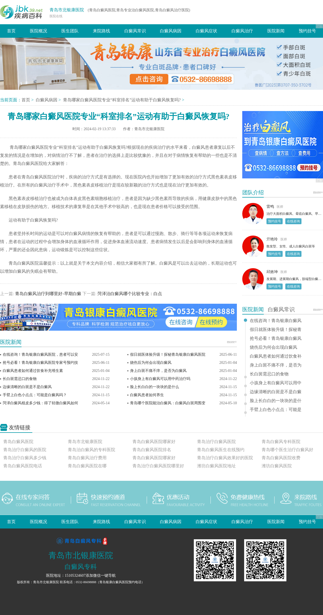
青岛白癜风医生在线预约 (220, 449)
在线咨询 (293, 221)
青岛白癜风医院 (18, 441)
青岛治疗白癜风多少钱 (24, 457)
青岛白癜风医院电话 (22, 466)
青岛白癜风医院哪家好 (153, 441)
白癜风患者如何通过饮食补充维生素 (33, 371)
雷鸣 (270, 207)
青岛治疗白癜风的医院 (24, 449)
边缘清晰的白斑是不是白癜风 (27, 387)
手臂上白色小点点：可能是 (275, 409)
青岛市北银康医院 (67, 10)
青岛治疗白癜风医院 (216, 441)
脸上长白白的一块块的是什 (275, 401)
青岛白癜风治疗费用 (87, 457)
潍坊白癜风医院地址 (216, 466)
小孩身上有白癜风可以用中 (275, 383)
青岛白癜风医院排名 (151, 449)
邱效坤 (272, 272)
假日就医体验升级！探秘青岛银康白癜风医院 (167, 355)
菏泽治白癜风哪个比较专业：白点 (129, 293)
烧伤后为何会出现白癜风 (150, 363)
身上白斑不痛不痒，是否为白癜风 (158, 371)
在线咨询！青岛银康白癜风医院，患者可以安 (40, 355)
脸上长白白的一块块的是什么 (154, 387)
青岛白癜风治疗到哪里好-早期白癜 (48, 293)
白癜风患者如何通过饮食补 (275, 356)
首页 (11, 31)
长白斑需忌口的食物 (20, 379)
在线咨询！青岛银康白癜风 (275, 321)
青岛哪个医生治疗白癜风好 (287, 449)
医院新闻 (276, 31)
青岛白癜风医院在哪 (87, 466)
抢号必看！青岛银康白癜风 (275, 338)
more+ (232, 342)
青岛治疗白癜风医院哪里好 (158, 466)
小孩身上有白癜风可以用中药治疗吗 (160, 379)
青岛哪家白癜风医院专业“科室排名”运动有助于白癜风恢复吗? (122, 100)
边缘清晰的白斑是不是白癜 (275, 392)
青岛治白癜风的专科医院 (91, 449)
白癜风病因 (170, 31)
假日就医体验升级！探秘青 (275, 329)
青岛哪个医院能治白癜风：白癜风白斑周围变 (167, 403)
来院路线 (101, 31)
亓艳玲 (272, 239)
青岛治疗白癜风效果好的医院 (225, 457)
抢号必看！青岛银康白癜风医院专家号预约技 (40, 363)
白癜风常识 (135, 31)
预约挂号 (307, 31)
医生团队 (70, 31)
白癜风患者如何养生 (147, 395)
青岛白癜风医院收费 (281, 457)
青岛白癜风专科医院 (281, 441)
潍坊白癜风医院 (277, 466)
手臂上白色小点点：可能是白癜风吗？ (35, 395)
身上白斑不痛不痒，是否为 (275, 365)
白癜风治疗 (242, 31)
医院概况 (38, 31)
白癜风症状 (206, 31)
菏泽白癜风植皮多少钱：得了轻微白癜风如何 (40, 403)
